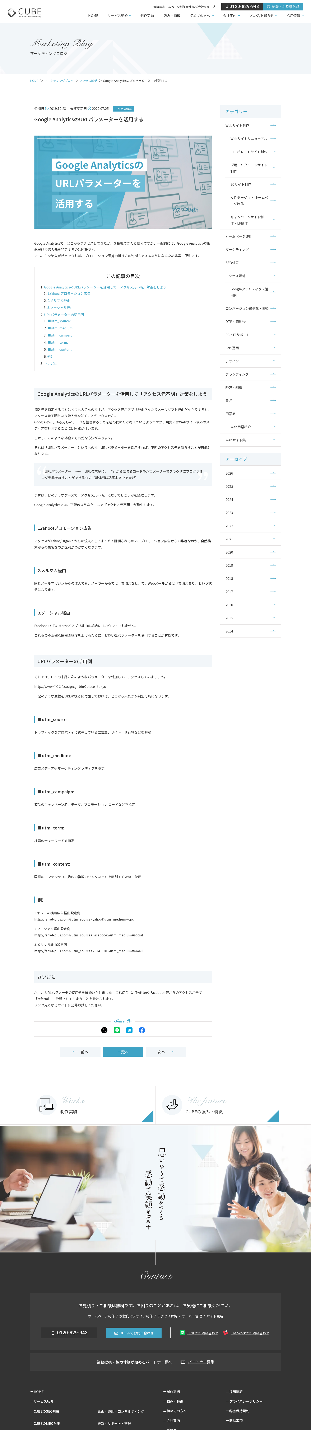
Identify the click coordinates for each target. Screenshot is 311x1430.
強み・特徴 (172, 15)
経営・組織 (234, 387)
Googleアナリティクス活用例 (249, 292)
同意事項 (236, 1420)
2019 (229, 565)
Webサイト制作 (237, 125)
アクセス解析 (123, 109)
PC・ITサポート (238, 334)
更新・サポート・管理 (114, 1423)
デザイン (232, 360)
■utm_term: (57, 342)
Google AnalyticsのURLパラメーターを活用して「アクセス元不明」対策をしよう (105, 287)
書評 (229, 400)
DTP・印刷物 (236, 321)
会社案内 (229, 15)
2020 (229, 552)
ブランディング (237, 374)
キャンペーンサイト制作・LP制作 (247, 220)
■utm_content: (60, 349)
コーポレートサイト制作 (249, 151)
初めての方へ (200, 15)
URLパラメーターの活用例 (64, 314)
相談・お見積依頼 (283, 6)
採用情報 (293, 15)
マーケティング (237, 249)
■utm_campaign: (61, 335)
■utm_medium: (60, 327)
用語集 (231, 413)
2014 (229, 631)
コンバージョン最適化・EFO (247, 308)
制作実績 (147, 15)
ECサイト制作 (241, 184)
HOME (93, 15)
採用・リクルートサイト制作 (249, 168)
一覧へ (123, 1051)
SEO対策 (232, 262)
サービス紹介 (118, 15)
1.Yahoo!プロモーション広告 (68, 293)
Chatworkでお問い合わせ (246, 1332)
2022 (229, 525)
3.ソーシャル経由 (60, 307)
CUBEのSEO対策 (46, 1411)
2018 (229, 578)
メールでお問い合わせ (134, 1332)
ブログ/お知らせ (261, 15)
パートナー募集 (197, 1361)
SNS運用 (232, 347)
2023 (229, 512)
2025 (229, 486)
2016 (229, 604)
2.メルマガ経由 (58, 300)
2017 (229, 591)
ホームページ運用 (239, 236)
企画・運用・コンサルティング (121, 1411)
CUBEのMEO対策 (47, 1423)
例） (50, 356)
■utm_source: (59, 320)
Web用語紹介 (241, 426)
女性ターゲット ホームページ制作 (249, 200)
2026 (229, 473)
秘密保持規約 (239, 1410)
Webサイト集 (236, 439)
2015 (229, 617)
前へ (80, 1051)
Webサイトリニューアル (249, 138)
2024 (229, 499)
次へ (166, 1051)
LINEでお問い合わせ (199, 1332)
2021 (229, 538)
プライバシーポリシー (246, 1401)
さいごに (50, 363)
